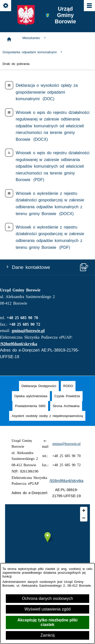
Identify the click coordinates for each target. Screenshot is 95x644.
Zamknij (47, 635)
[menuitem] (39, 386)
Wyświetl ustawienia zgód (47, 609)
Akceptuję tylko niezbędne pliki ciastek (47, 622)
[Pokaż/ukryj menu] (89, 6)
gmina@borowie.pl (28, 330)
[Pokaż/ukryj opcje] (6, 6)
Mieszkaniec (34, 38)
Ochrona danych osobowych (47, 598)
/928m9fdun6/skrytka (18, 344)
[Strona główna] (9, 39)
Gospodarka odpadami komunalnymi (33, 52)
